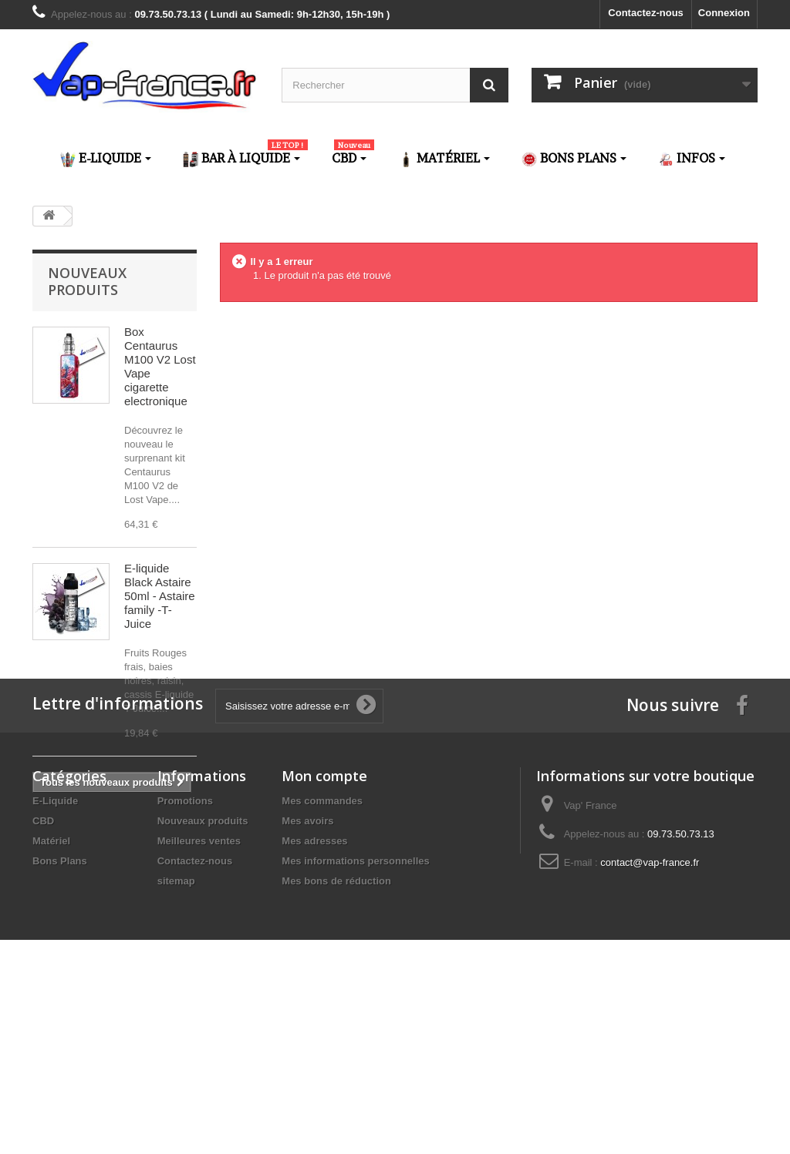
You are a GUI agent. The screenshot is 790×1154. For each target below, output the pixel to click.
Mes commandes (322, 976)
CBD (43, 996)
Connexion (724, 12)
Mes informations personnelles (355, 1036)
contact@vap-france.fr (649, 1038)
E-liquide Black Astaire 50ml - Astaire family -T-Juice (159, 596)
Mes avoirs (307, 996)
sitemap (176, 1056)
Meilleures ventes (199, 1016)
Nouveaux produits (87, 281)
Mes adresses (314, 1016)
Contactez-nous (646, 12)
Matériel (51, 1016)
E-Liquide (55, 976)
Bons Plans (59, 1036)
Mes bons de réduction (336, 1056)
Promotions (185, 976)
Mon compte (324, 951)
